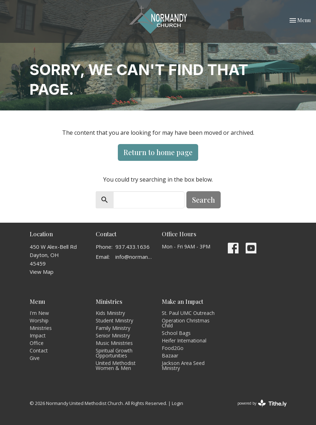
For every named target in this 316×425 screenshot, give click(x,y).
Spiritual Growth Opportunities (114, 353)
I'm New (39, 313)
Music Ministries (114, 343)
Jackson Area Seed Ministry (183, 365)
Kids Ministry (110, 313)
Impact (38, 335)
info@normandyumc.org (135, 256)
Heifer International (184, 340)
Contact (39, 350)
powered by (262, 403)
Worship (39, 320)
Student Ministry (114, 320)
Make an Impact (182, 301)
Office (37, 343)
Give (35, 358)
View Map (42, 271)
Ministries (41, 328)
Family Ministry (113, 328)
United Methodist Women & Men (116, 365)
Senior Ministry (113, 335)
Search (203, 199)
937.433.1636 (132, 246)
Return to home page (158, 152)
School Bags (176, 333)
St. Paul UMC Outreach (188, 313)
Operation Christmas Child (186, 323)
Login (177, 403)
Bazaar (170, 355)
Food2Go (173, 348)
